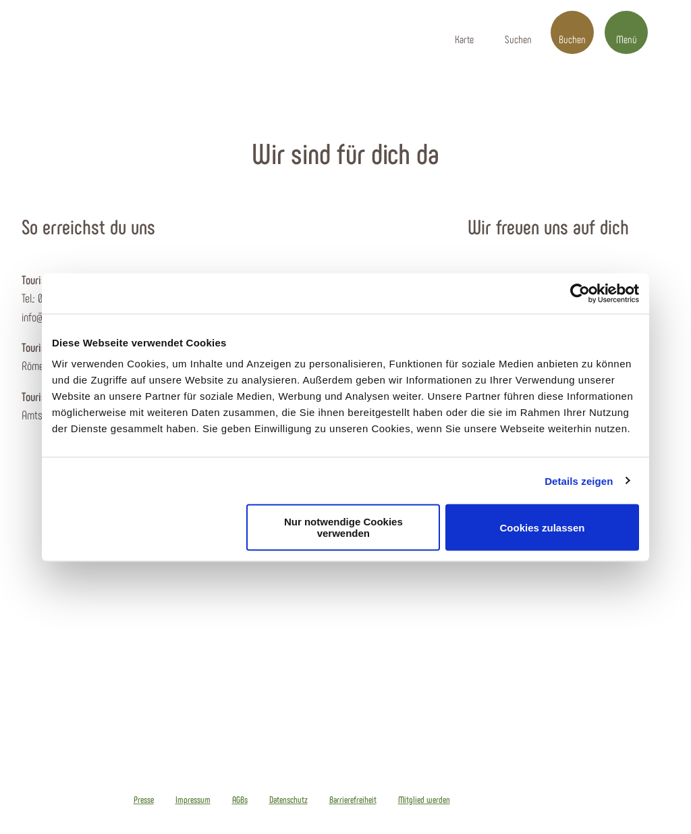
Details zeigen (579, 480)
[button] (464, 32)
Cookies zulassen (542, 527)
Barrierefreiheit (353, 799)
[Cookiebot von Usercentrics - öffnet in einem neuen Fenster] (580, 293)
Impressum (193, 799)
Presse (144, 799)
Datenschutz (288, 799)
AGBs (240, 799)
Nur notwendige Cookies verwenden (343, 527)
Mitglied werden (424, 799)
